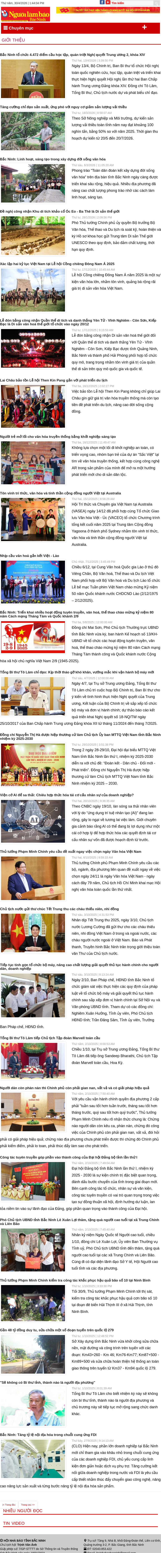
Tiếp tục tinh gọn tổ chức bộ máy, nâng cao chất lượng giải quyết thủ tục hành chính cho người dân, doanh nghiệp (79, 967)
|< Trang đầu (8, 1504)
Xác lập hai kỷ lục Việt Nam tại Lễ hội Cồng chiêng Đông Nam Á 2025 (57, 264)
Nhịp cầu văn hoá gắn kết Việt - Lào (29, 556)
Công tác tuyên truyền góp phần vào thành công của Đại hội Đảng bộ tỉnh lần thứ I (68, 1157)
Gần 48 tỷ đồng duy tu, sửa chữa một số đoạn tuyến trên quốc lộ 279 (57, 1330)
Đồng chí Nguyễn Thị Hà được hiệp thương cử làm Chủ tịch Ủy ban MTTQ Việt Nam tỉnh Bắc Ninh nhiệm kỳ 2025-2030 (80, 737)
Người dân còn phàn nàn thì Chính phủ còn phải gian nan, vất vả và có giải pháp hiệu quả (74, 1088)
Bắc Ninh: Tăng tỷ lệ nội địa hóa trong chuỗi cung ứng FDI (48, 1435)
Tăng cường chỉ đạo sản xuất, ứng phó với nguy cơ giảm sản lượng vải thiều (63, 107)
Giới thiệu (13, 40)
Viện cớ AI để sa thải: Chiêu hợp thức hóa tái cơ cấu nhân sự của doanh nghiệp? (67, 795)
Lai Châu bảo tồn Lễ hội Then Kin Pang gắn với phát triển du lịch (54, 380)
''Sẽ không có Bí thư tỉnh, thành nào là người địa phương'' (47, 1383)
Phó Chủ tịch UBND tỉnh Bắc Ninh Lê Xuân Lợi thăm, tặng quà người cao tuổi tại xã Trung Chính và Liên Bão (79, 1222)
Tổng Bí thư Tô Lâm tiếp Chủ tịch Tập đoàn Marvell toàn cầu (50, 1038)
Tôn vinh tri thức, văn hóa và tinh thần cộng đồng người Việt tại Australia (60, 493)
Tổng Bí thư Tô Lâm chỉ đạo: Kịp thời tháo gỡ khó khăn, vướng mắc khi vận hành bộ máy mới (77, 672)
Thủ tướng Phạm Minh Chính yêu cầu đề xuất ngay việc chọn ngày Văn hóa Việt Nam (70, 852)
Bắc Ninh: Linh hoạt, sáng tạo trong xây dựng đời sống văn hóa (52, 159)
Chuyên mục (75, 27)
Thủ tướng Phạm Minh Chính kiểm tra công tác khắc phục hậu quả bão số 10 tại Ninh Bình (75, 1280)
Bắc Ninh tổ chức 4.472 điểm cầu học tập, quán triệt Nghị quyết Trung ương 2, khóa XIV (72, 55)
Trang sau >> (28, 1504)
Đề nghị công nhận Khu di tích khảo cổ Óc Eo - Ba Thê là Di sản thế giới (59, 211)
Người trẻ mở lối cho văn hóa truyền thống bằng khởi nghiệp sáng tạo (58, 437)
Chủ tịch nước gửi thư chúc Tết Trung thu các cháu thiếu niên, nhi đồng (59, 909)
